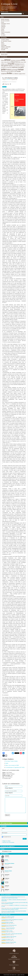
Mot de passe (4, 832)
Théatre (2, 33)
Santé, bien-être (4, 48)
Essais (2, 22)
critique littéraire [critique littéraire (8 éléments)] (7, 62)
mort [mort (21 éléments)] (13, 67)
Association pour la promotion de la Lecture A (11, 896)
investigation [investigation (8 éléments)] (22, 65)
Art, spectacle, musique (6, 41)
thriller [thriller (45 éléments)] (9, 73)
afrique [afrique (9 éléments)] (2, 60)
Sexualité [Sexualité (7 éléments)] (14, 71)
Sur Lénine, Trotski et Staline (11, 761)
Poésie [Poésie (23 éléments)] (8, 70)
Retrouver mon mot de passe (8, 842)
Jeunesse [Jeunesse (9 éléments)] (3, 67)
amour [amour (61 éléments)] (7, 60)
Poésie (2, 29)
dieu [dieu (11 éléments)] (19, 62)
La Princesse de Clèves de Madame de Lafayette (12, 919)
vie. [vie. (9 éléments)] (13, 73)
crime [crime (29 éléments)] (23, 60)
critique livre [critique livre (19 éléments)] (14, 62)
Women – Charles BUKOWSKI (8, 928)
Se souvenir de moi (6, 836)
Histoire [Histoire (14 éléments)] (10, 66)
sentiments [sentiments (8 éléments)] (8, 71)
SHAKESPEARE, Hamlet (6, 930)
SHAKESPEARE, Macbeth (7, 922)
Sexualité (3, 49)
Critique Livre (9, 3)
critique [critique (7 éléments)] (2, 62)
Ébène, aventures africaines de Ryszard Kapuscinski (13, 900)
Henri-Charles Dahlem (9, 863)
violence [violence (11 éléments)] (16, 73)
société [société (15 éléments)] (19, 71)
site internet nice (13, 974)
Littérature (3, 26)
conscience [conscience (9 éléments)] (18, 60)
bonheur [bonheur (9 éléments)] (14, 60)
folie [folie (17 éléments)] (2, 66)
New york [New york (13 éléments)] (17, 67)
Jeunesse (3, 25)
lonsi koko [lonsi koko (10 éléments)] (9, 67)
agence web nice (20, 974)
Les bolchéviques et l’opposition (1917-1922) (14, 767)
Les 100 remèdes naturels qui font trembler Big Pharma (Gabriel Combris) (14, 903)
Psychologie (3, 45)
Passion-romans (8, 870)
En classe (3, 35)
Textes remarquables (5, 32)
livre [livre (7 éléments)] (6, 67)
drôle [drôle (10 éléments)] (25, 62)
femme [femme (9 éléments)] (21, 64)
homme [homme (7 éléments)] (14, 65)
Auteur (3, 828)
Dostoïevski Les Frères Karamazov (9, 925)
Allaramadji (3, 899)
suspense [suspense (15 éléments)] (4, 73)
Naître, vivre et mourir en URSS (12, 765)
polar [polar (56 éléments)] (3, 69)
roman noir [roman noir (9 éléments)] (3, 71)
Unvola (8, 79)
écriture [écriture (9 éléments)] (23, 73)
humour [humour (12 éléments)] (18, 65)
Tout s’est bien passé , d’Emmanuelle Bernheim (11, 933)
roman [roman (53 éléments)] (21, 69)
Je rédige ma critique (6, 823)
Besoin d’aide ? (4, 54)
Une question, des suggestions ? (8, 846)
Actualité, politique (5, 39)
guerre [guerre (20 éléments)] (6, 66)
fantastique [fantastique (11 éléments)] (17, 64)
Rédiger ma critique (6, 840)
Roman (2, 30)
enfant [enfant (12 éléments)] (2, 64)
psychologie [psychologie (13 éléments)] (14, 69)
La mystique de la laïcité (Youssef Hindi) (13, 897)
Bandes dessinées (5, 19)
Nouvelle (3, 27)
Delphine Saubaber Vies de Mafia (8, 942)
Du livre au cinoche (5, 20)
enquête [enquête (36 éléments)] (11, 64)
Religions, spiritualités (6, 46)
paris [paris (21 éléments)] (22, 67)
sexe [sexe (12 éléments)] (11, 71)
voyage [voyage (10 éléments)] (20, 73)
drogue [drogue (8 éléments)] (22, 62)
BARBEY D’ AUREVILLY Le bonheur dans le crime (14, 906)
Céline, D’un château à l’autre (7, 916)
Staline (6, 763)
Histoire (2, 44)
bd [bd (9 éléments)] (11, 60)
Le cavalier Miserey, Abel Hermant (8, 936)
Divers (2, 42)
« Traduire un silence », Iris (7, 939)
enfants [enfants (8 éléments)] (6, 64)
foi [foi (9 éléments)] (23, 64)
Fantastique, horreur (5, 23)
